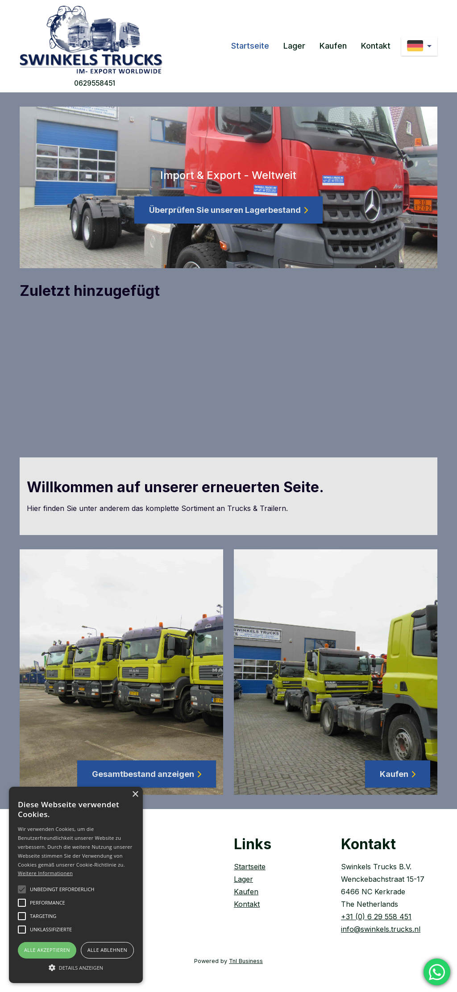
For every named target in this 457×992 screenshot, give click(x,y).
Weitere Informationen (45, 873)
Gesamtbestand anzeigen (146, 774)
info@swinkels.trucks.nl (380, 929)
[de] (419, 46)
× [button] (135, 794)
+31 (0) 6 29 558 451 (376, 916)
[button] (76, 967)
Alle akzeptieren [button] (47, 949)
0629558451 (94, 83)
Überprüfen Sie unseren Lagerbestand (228, 210)
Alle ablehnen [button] (107, 949)
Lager (294, 45)
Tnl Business (246, 961)
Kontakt (376, 45)
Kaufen (333, 45)
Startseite (250, 45)
